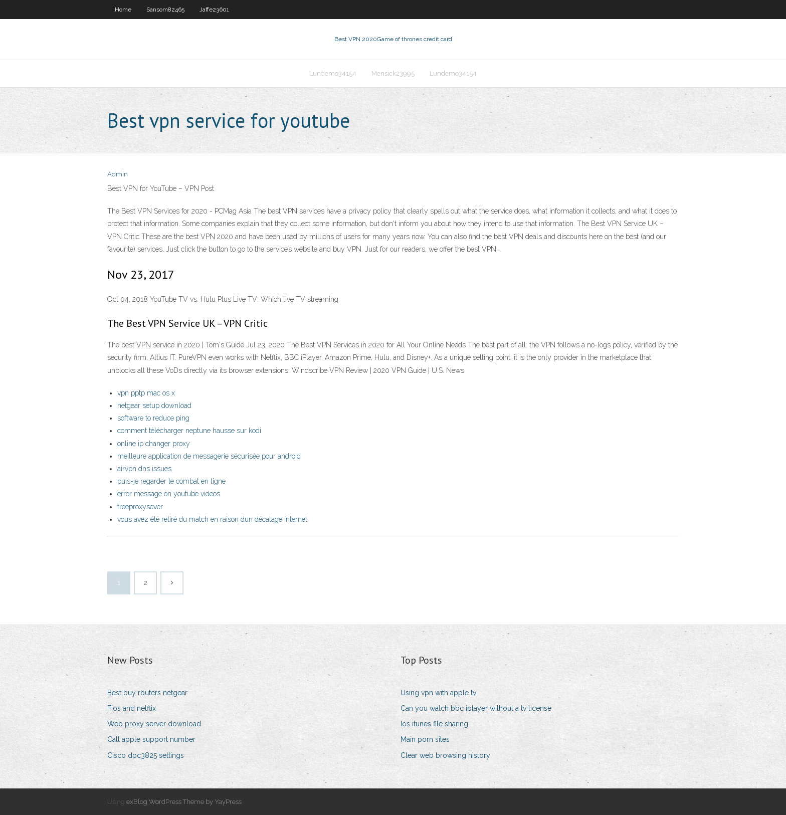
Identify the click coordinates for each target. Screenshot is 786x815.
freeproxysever (140, 507)
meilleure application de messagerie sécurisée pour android (209, 456)
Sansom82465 (165, 9)
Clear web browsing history (445, 755)
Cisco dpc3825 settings (145, 755)
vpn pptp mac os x (146, 393)
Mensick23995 (393, 73)
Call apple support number (151, 739)
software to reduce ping (153, 418)
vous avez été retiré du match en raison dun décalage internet (212, 519)
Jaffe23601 (214, 9)
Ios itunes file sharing (434, 724)
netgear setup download (154, 405)
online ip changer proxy (153, 444)
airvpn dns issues (144, 469)
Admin (117, 174)
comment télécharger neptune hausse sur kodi (189, 431)
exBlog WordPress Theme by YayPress (184, 801)
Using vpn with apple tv (438, 693)
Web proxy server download (154, 724)
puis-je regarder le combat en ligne (171, 481)
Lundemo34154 (332, 73)
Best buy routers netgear (147, 693)
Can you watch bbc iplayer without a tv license (476, 708)
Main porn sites (425, 739)
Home (123, 9)
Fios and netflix (131, 708)
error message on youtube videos (168, 494)
